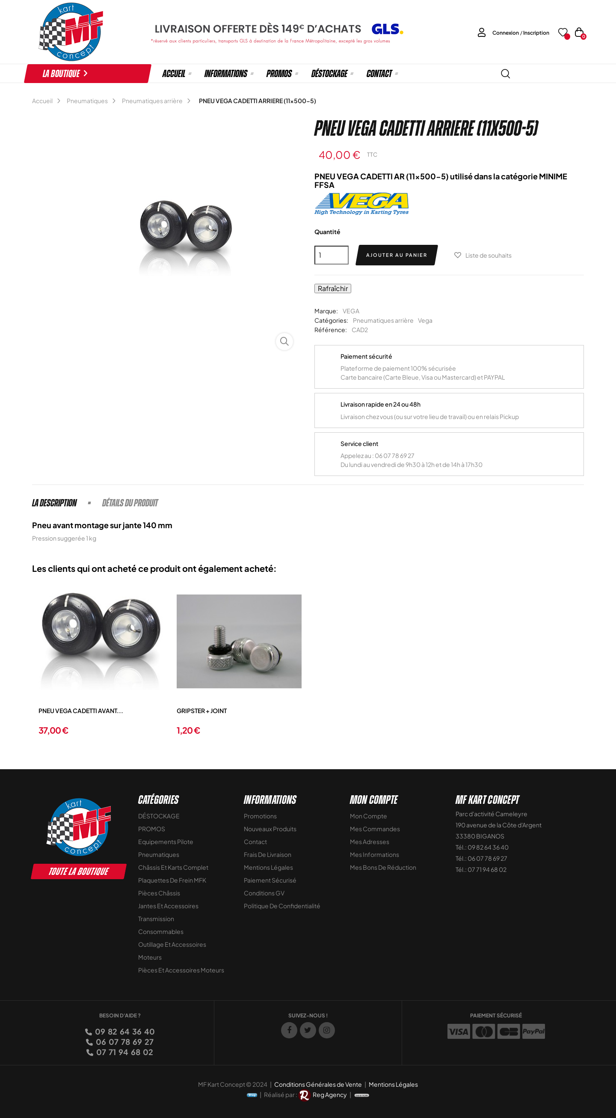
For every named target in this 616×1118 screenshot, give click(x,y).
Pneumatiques (158, 854)
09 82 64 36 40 (124, 1031)
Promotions (260, 816)
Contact (255, 841)
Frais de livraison (267, 854)
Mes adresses (369, 841)
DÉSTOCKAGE (159, 816)
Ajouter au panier (396, 255)
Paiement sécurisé (270, 880)
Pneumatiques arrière (383, 320)
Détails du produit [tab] (130, 503)
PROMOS (151, 829)
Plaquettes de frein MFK (172, 880)
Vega (425, 320)
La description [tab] (54, 503)
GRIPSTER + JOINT (202, 710)
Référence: (330, 329)
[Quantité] (331, 255)
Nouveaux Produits (270, 829)
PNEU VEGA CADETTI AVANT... (80, 710)
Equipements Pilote (165, 841)
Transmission (156, 918)
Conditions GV (264, 893)
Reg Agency (330, 1094)
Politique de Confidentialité (282, 906)
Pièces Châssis (159, 893)
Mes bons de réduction (383, 867)
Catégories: (331, 320)
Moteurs (150, 957)
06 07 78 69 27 (124, 1042)
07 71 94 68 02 (124, 1052)
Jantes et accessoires (168, 906)
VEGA (351, 311)
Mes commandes (375, 829)
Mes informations (374, 854)
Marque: (326, 311)
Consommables (161, 931)
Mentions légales (268, 867)
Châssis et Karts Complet (173, 867)
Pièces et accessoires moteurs (181, 970)
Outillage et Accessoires (172, 944)
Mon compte (368, 816)
